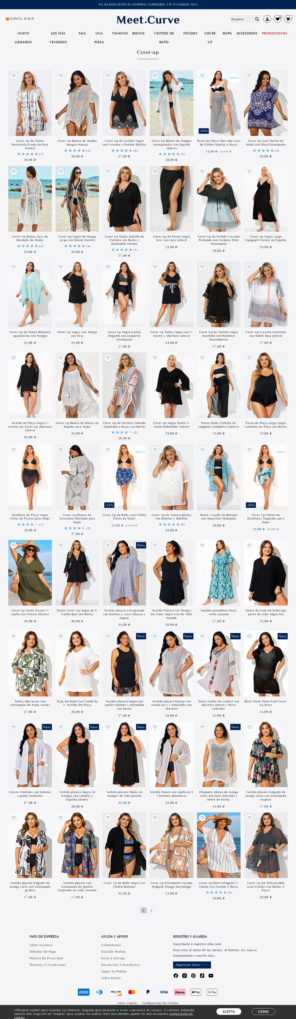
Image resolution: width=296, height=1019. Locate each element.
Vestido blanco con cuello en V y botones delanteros (171, 793)
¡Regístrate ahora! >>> (192, 965)
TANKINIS (120, 33)
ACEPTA (229, 1012)
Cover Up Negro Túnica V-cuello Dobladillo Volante (171, 424)
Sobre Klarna (111, 978)
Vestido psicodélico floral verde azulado (218, 612)
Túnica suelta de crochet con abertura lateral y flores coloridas (218, 705)
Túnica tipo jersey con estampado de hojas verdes (30, 703)
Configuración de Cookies (160, 1003)
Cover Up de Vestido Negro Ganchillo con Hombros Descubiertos (218, 335)
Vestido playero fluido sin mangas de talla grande (124, 793)
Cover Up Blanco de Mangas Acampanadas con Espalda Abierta (172, 144)
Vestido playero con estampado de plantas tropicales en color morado (77, 886)
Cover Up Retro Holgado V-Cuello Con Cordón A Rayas (218, 884)
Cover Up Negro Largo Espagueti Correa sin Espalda (265, 238)
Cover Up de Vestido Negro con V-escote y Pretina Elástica (124, 142)
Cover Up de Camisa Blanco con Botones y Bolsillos (171, 516)
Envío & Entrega (113, 958)
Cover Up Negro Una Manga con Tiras (77, 333)
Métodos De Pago (43, 951)
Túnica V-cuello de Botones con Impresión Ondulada (219, 516)
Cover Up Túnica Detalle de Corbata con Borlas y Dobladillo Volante (124, 240)
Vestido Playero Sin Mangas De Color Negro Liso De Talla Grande (171, 614)
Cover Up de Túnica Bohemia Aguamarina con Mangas (30, 333)
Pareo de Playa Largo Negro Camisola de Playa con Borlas (266, 424)
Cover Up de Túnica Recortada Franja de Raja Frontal (30, 144)
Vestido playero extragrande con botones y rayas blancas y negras (124, 614)
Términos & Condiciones (48, 965)
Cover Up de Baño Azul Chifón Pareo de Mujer (124, 516)
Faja (82, 33)
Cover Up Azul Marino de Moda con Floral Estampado (265, 142)
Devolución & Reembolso (120, 965)
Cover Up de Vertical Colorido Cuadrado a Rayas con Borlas (124, 424)
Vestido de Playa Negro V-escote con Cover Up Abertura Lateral (30, 426)
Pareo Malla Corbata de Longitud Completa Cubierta (218, 424)
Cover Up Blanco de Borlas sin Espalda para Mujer (77, 424)
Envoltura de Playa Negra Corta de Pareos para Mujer (30, 516)
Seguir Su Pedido (113, 971)
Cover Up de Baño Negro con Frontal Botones (124, 884)
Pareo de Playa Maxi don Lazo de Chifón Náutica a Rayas (218, 142)
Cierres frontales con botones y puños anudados (30, 793)
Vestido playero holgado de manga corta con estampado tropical (265, 795)
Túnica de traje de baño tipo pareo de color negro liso (265, 612)
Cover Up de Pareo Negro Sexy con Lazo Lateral (171, 238)
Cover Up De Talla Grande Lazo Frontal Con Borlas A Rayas (266, 886)
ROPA (227, 33)
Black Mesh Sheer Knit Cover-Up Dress (266, 703)
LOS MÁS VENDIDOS (58, 38)
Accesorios (247, 33)
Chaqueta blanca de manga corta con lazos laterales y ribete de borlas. (219, 795)
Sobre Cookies (127, 1003)
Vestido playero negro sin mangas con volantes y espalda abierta (77, 795)
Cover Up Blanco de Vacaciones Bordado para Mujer (77, 518)
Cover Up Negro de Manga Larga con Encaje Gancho (77, 238)
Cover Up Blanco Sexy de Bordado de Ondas (30, 238)
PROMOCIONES (274, 33)
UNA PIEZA (99, 38)
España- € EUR (22, 18)
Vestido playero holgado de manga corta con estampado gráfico (30, 886)
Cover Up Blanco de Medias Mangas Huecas (77, 142)
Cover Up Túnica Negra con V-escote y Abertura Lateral (171, 333)
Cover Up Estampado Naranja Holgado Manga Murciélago (172, 884)
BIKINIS (138, 33)
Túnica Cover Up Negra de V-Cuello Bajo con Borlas (77, 612)
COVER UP (210, 38)
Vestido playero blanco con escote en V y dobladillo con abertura (171, 705)
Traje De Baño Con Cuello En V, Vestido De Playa (77, 703)
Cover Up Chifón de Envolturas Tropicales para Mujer (265, 518)
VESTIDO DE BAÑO (164, 38)
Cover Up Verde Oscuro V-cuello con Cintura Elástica (30, 612)
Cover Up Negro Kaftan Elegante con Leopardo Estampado (124, 335)
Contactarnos (111, 945)
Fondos (190, 33)
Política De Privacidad (46, 958)
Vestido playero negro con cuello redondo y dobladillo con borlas (124, 705)
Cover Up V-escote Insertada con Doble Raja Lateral (265, 333)
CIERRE (263, 1012)
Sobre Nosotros (41, 945)
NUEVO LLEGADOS (23, 38)
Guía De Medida (113, 951)
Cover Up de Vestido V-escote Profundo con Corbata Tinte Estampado (219, 240)
